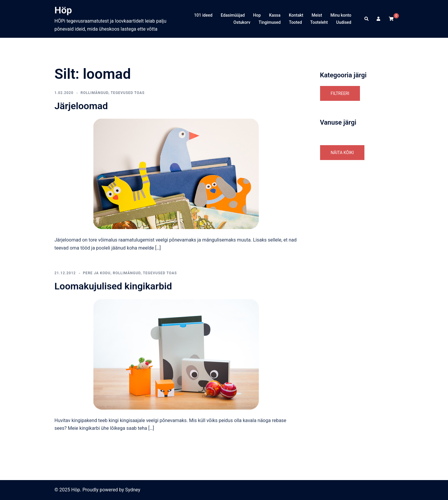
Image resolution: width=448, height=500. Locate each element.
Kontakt (296, 15)
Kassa (275, 15)
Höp (63, 10)
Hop (257, 15)
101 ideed (203, 15)
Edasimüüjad (233, 15)
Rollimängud (95, 93)
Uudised (343, 22)
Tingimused (270, 22)
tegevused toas (128, 93)
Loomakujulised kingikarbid (113, 286)
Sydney (132, 490)
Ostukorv (242, 22)
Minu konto (340, 15)
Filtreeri (340, 93)
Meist (316, 15)
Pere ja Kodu (97, 273)
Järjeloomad (81, 106)
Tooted (295, 22)
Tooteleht (319, 22)
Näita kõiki (342, 152)
